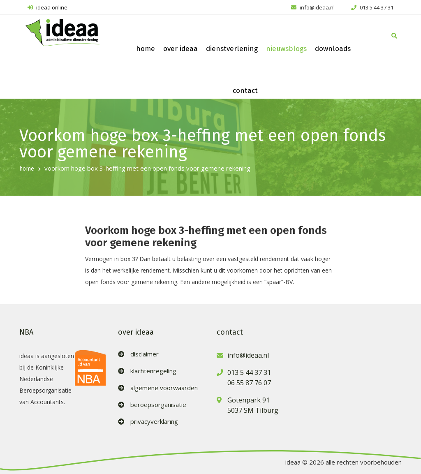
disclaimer (144, 354)
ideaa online (47, 7)
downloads (333, 48)
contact (245, 90)
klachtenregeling (153, 371)
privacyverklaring (154, 421)
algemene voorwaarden (164, 388)
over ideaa (180, 48)
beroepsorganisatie (158, 405)
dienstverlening (232, 48)
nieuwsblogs (286, 48)
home (145, 48)
